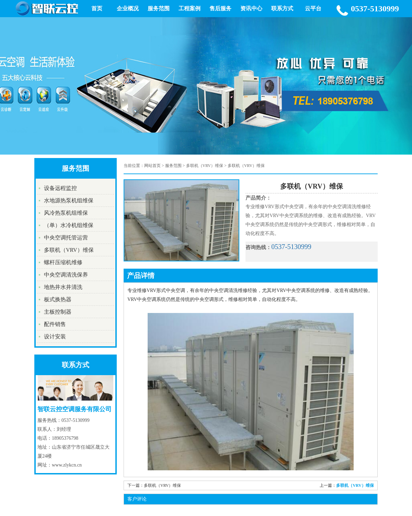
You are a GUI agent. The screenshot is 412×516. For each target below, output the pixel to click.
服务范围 (159, 8)
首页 (96, 8)
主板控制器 (57, 312)
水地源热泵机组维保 (68, 200)
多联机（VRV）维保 (69, 250)
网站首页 (152, 165)
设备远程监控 (60, 188)
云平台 (313, 8)
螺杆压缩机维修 (63, 262)
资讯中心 (251, 8)
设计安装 (55, 336)
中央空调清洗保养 (66, 275)
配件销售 (55, 324)
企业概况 (128, 8)
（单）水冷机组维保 (68, 225)
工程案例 (190, 8)
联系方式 (282, 8)
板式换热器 (57, 299)
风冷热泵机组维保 (66, 213)
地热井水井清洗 (63, 287)
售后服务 (220, 8)
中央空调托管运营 (66, 237)
